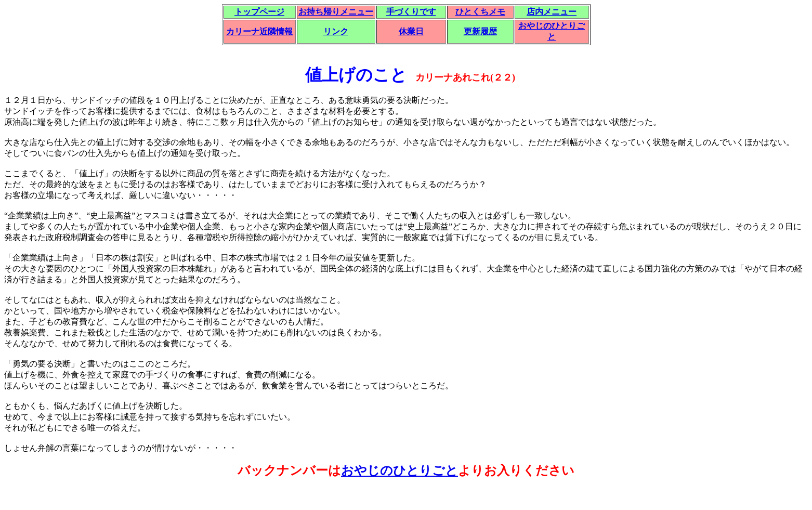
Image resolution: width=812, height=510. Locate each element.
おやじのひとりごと (399, 470)
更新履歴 (480, 31)
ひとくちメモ (480, 11)
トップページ (259, 11)
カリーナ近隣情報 (259, 31)
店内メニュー (552, 11)
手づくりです (411, 11)
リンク (335, 31)
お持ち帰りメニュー (335, 11)
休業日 (411, 31)
